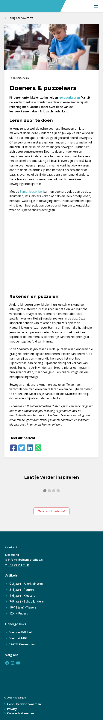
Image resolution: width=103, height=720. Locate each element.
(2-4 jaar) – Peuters (21, 590)
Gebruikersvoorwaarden (24, 704)
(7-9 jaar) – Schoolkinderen (26, 601)
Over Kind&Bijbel (20, 632)
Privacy (12, 708)
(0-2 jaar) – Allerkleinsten (25, 584)
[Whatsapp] (38, 448)
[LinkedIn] (30, 448)
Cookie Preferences (20, 713)
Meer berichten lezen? (51, 511)
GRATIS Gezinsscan (21, 644)
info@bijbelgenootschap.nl (25, 559)
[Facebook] (13, 448)
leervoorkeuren (69, 98)
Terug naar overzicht (20, 18)
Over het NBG (17, 638)
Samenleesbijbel (31, 192)
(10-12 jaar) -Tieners (22, 607)
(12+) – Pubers (18, 613)
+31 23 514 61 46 (18, 565)
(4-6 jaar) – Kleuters (21, 596)
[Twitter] (22, 448)
